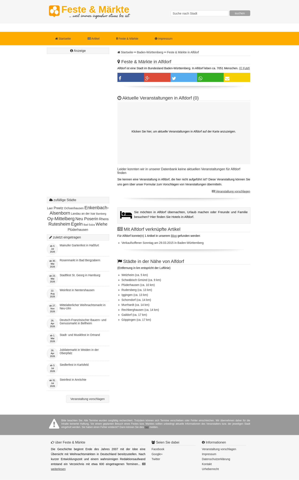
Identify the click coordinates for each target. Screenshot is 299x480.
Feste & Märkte (95, 11)
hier (147, 427)
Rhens (104, 219)
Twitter (155, 459)
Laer (50, 208)
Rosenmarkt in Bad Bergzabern (80, 260)
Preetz (58, 208)
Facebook (157, 449)
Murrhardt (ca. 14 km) (136, 304)
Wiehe (101, 224)
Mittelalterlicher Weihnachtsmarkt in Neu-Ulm (83, 306)
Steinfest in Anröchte (73, 379)
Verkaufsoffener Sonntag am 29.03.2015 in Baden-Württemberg (163, 242)
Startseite (63, 38)
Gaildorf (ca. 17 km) (134, 314)
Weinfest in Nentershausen (77, 290)
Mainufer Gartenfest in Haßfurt (79, 245)
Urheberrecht (210, 469)
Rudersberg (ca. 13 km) (137, 290)
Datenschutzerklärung (216, 459)
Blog (174, 235)
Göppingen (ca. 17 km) (136, 319)
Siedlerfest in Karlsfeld (74, 364)
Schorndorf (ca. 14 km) (136, 299)
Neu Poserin (86, 218)
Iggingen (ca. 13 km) (135, 295)
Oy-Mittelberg (60, 218)
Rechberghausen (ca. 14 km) (140, 309)
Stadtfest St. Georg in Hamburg (80, 275)
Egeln (77, 224)
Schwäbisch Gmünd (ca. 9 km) (141, 280)
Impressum (163, 38)
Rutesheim (59, 224)
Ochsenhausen (74, 208)
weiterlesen (58, 469)
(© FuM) (244, 68)
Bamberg (101, 213)
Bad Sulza (89, 224)
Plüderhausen (78, 229)
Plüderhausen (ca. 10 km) (138, 285)
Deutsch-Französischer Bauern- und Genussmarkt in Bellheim (83, 321)
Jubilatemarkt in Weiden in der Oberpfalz (79, 351)
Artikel (94, 38)
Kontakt (207, 464)
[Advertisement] (78, 129)
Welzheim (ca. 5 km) (135, 275)
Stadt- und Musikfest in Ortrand (80, 335)
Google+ (156, 454)
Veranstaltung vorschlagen (231, 191)
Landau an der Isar (83, 213)
